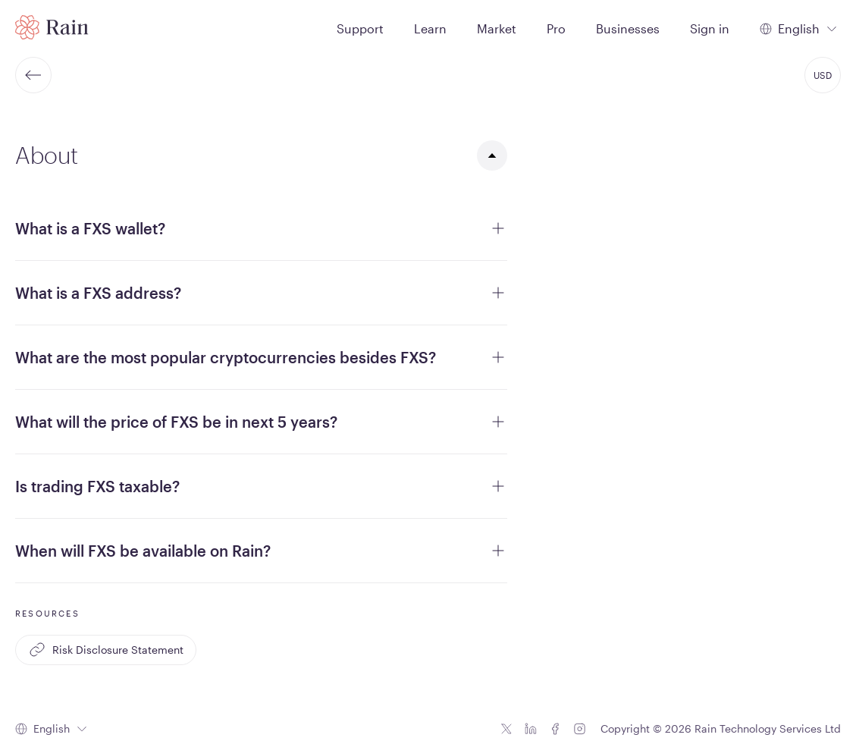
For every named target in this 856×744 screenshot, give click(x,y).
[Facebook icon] (555, 729)
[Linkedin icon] (531, 729)
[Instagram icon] (579, 729)
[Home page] (52, 27)
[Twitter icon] (506, 729)
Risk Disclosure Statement (105, 650)
